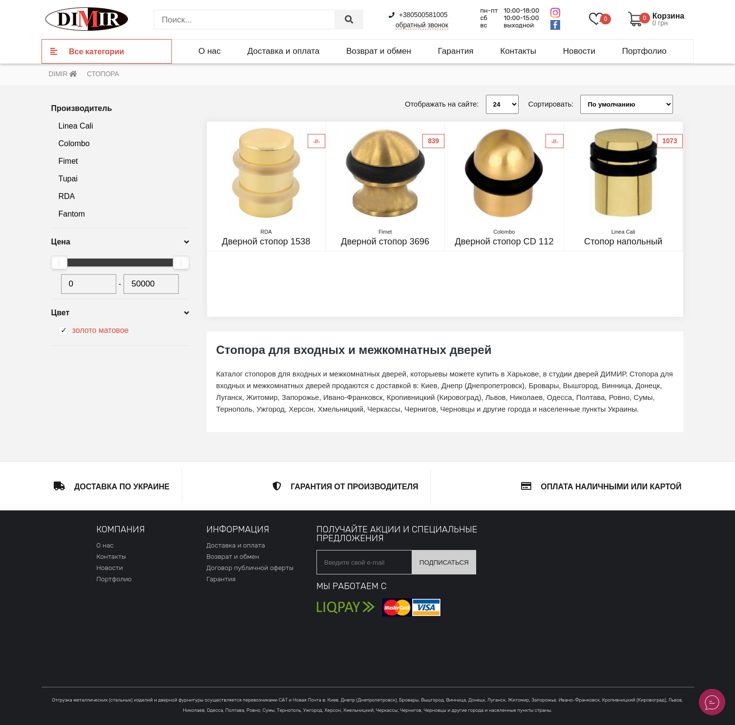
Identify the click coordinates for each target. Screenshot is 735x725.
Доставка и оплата (284, 51)
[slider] (59, 262)
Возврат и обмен (378, 51)
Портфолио (644, 51)
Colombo (74, 143)
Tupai (68, 179)
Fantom (72, 214)
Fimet (68, 161)
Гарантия (456, 51)
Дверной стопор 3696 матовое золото (385, 241)
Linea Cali (76, 126)
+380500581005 (418, 15)
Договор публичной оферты (249, 567)
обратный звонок (422, 25)
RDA (67, 196)
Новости (579, 51)
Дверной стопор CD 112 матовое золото (504, 241)
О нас (209, 51)
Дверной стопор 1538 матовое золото (266, 241)
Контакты (518, 51)
